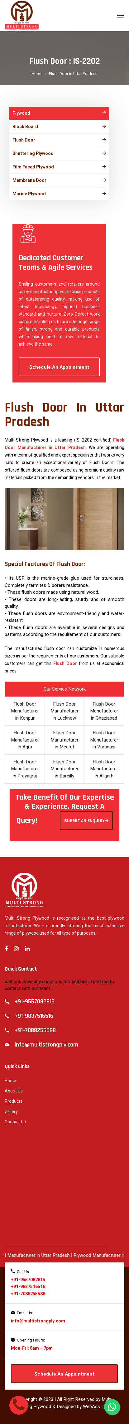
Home (36, 74)
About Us (14, 1091)
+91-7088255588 (28, 1294)
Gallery (11, 1111)
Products (13, 1101)
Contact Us (15, 1122)
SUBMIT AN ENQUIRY (86, 821)
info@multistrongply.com (38, 1321)
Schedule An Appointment (59, 367)
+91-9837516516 (28, 1286)
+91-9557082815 (28, 1280)
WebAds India (97, 1406)
